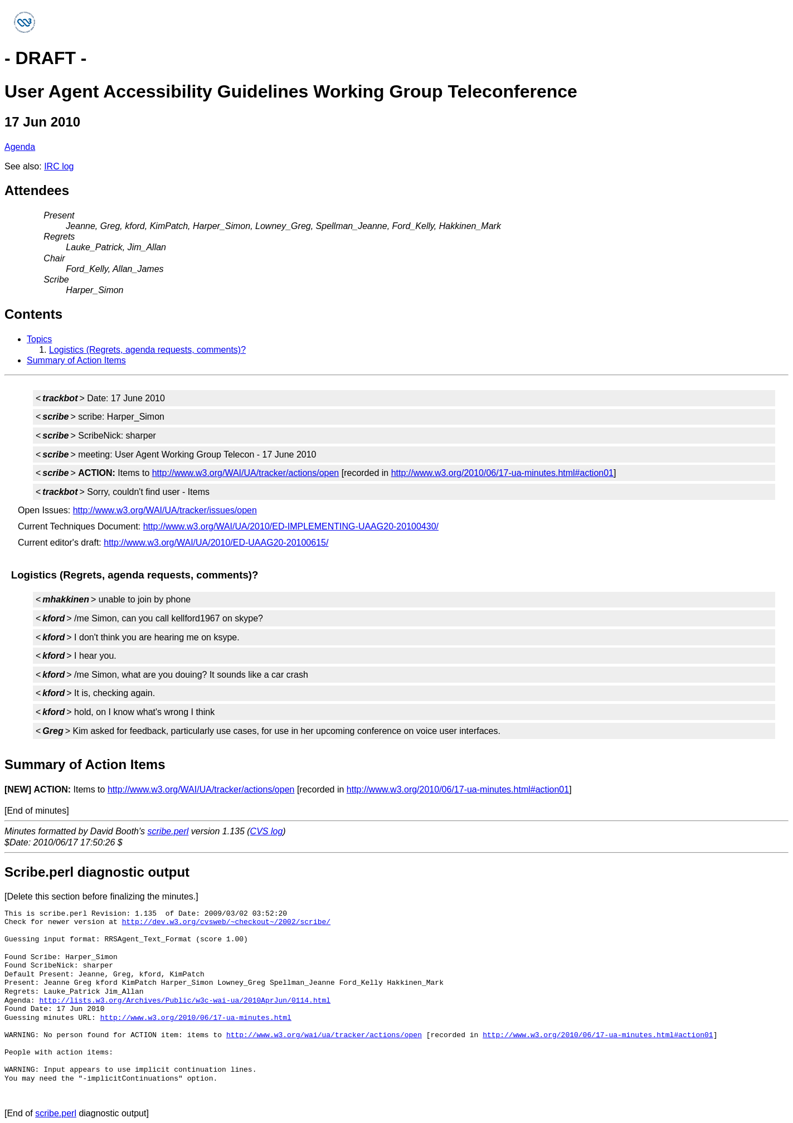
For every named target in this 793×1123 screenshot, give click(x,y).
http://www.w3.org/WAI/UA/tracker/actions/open (245, 473)
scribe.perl (168, 831)
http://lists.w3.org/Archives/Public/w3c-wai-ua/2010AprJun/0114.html (184, 1000)
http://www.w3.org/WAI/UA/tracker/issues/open (165, 510)
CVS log (266, 831)
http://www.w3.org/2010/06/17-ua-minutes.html (195, 1018)
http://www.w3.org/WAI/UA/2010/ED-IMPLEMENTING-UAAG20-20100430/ (291, 526)
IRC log (59, 166)
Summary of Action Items (76, 360)
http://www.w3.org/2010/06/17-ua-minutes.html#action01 (502, 473)
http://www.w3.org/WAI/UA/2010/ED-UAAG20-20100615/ (216, 542)
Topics (39, 339)
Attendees (36, 190)
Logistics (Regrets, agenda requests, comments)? (147, 349)
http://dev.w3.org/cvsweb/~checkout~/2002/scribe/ (226, 922)
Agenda (19, 147)
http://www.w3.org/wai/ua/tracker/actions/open (324, 1035)
